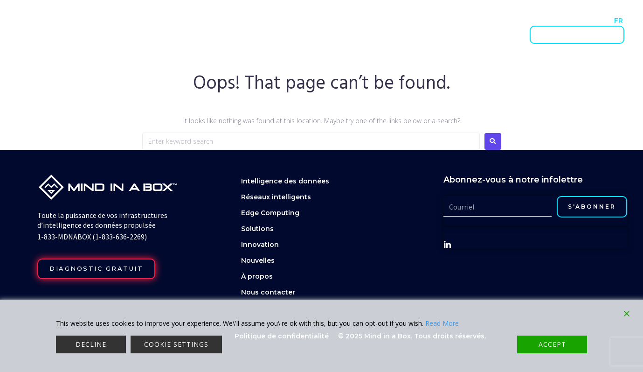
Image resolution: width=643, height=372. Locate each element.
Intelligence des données (224, 34)
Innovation (496, 34)
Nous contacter (554, 19)
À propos (508, 19)
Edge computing (393, 34)
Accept (552, 344)
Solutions (449, 34)
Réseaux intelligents (316, 34)
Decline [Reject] (91, 344)
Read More (442, 323)
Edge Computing (270, 213)
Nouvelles (471, 19)
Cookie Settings (176, 344)
